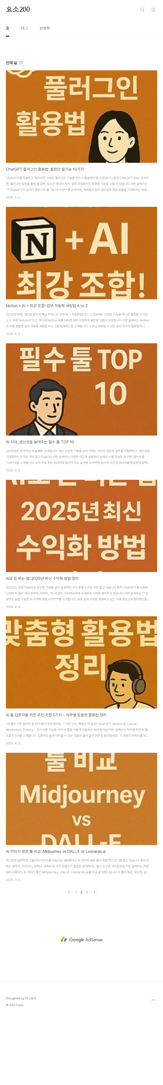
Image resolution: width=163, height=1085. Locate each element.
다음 (94, 892)
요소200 (18, 9)
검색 (142, 10)
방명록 (45, 28)
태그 (24, 28)
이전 (69, 892)
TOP (153, 1000)
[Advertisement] (81, 939)
